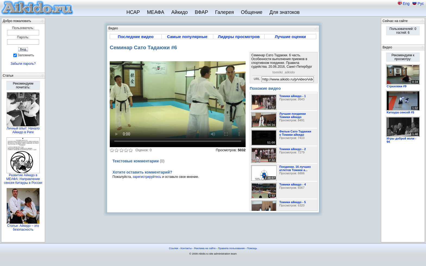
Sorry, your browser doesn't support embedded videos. (178, 99)
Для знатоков (285, 12)
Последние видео (136, 36)
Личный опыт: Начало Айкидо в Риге (23, 130)
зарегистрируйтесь (147, 177)
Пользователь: (23, 28)
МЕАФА (155, 12)
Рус (421, 3)
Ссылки (173, 248)
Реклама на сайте (205, 248)
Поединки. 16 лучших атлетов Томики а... (295, 168)
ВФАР (201, 12)
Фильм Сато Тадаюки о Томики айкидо (295, 133)
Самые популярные (187, 36)
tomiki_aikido (283, 72)
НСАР (133, 12)
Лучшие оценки (290, 36)
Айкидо (179, 12)
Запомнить (26, 55)
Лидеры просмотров (239, 36)
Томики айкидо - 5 (292, 202)
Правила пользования (231, 248)
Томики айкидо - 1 (292, 96)
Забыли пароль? (23, 64)
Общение (251, 12)
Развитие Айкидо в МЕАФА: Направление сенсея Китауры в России (23, 179)
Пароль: (23, 37)
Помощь (252, 248)
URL (257, 79)
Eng (407, 3)
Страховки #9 (396, 86)
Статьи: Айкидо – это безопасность (23, 227)
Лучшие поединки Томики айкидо (292, 115)
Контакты (186, 248)
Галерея (224, 12)
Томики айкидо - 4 (292, 184)
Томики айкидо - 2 (292, 149)
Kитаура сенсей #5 (400, 112)
